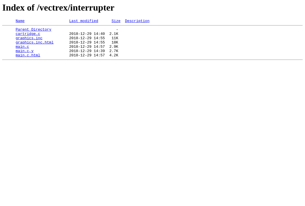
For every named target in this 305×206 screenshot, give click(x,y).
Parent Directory (33, 30)
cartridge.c (28, 36)
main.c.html (28, 61)
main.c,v (24, 56)
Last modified (83, 21)
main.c (22, 51)
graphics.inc (29, 41)
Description (137, 21)
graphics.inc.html (35, 46)
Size (115, 21)
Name (20, 21)
